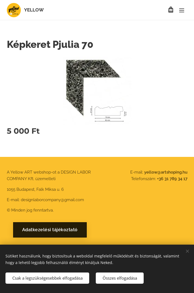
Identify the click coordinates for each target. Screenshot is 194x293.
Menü (181, 10)
